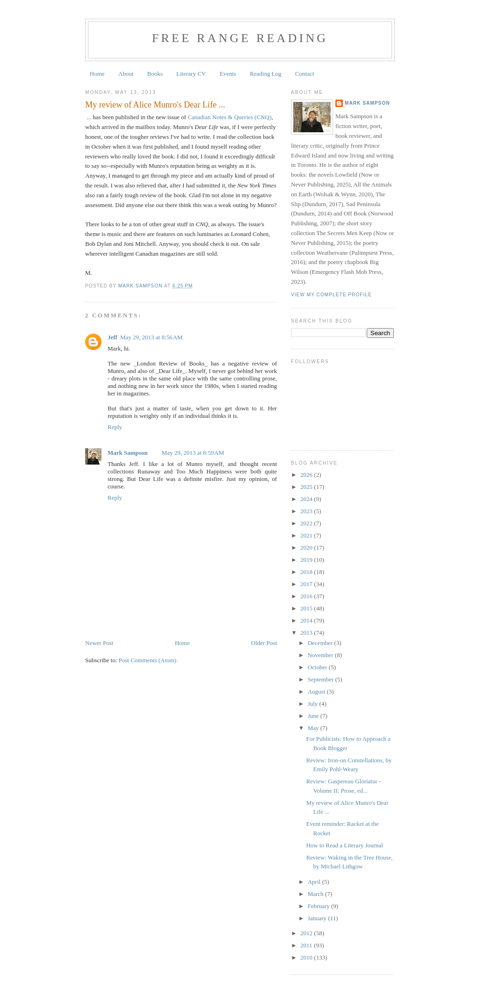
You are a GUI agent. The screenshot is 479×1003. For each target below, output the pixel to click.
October (318, 667)
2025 (307, 486)
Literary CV (191, 73)
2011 (307, 945)
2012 (307, 933)
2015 (307, 608)
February (319, 906)
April (315, 881)
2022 (307, 523)
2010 (307, 957)
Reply (115, 426)
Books (155, 73)
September (321, 679)
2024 (307, 498)
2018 (307, 571)
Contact (304, 73)
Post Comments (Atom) (148, 660)
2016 (307, 596)
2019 (307, 559)
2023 (307, 511)
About (126, 73)
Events (227, 73)
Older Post (264, 642)
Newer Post (99, 642)
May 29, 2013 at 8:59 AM (193, 452)
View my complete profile (331, 294)
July (313, 703)
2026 (307, 474)
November (321, 655)
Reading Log (266, 73)
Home (97, 73)
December (321, 642)
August (317, 691)
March (316, 893)
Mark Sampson (128, 452)
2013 (307, 632)
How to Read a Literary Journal (344, 845)
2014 (307, 620)
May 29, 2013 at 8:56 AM (151, 337)
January (318, 918)
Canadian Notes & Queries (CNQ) (229, 117)
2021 (307, 535)
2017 (307, 583)
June (314, 715)
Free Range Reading (240, 38)
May (314, 727)
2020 (307, 547)
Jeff (112, 337)
